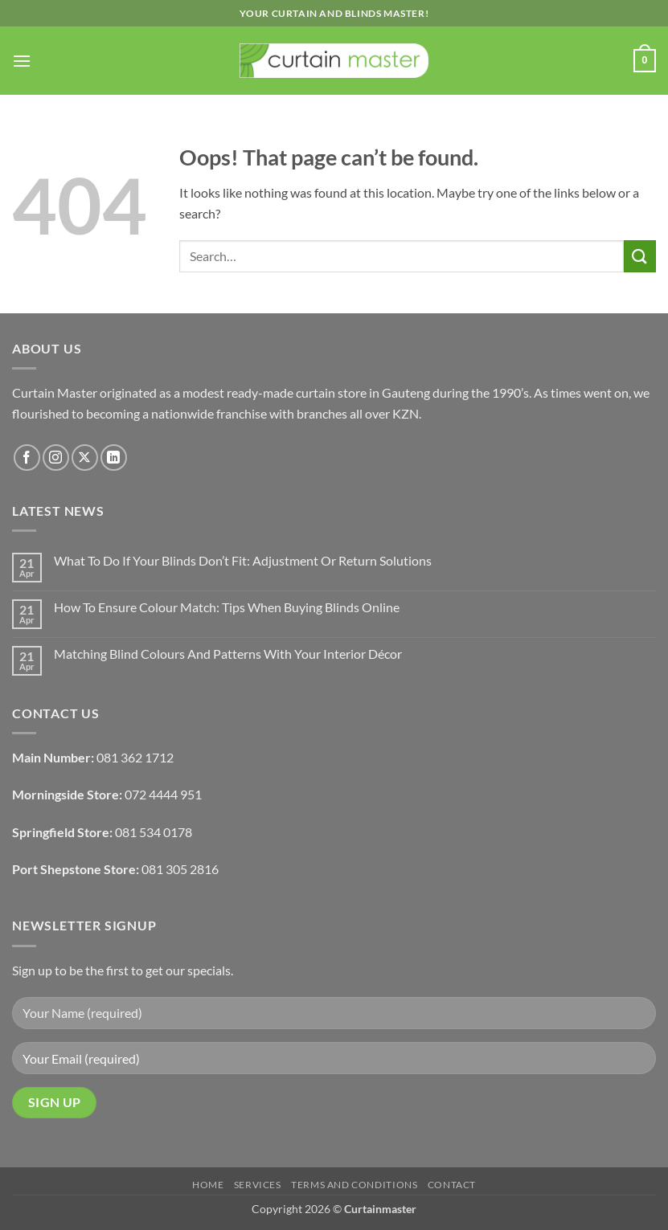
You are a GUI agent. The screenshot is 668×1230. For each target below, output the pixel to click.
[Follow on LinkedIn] (113, 457)
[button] (21, 60)
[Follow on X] (85, 457)
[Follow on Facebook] (27, 457)
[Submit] (640, 256)
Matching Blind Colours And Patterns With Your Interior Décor (228, 653)
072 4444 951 (163, 794)
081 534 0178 (153, 832)
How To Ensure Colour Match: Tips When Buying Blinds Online (227, 607)
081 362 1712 (135, 757)
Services (257, 1185)
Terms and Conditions (354, 1185)
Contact (452, 1185)
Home (207, 1185)
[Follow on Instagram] (56, 457)
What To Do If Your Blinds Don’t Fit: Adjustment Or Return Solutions (243, 560)
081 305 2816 (180, 869)
